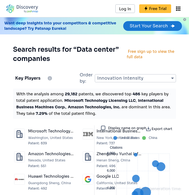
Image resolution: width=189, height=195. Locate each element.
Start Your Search (152, 26)
